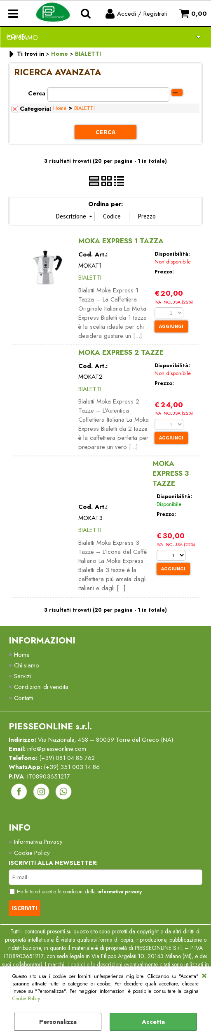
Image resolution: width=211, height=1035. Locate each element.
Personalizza (58, 1021)
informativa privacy (123, 893)
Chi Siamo (22, 38)
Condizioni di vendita (41, 686)
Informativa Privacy (38, 842)
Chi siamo (27, 664)
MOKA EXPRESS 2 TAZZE (121, 351)
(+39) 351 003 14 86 (73, 767)
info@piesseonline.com (57, 749)
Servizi (22, 675)
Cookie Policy (26, 998)
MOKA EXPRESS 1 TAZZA (121, 240)
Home (59, 108)
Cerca (36, 93)
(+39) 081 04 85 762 (69, 758)
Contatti (23, 697)
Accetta (153, 1021)
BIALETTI (84, 108)
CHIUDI (204, 975)
